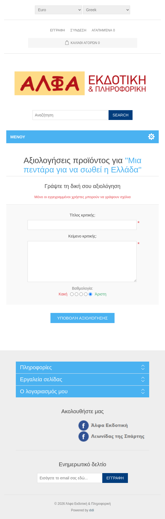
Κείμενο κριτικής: (82, 236)
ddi (91, 510)
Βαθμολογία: (82, 288)
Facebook (82, 425)
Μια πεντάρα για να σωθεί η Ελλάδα (82, 165)
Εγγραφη (57, 30)
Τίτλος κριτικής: (82, 215)
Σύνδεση (78, 30)
